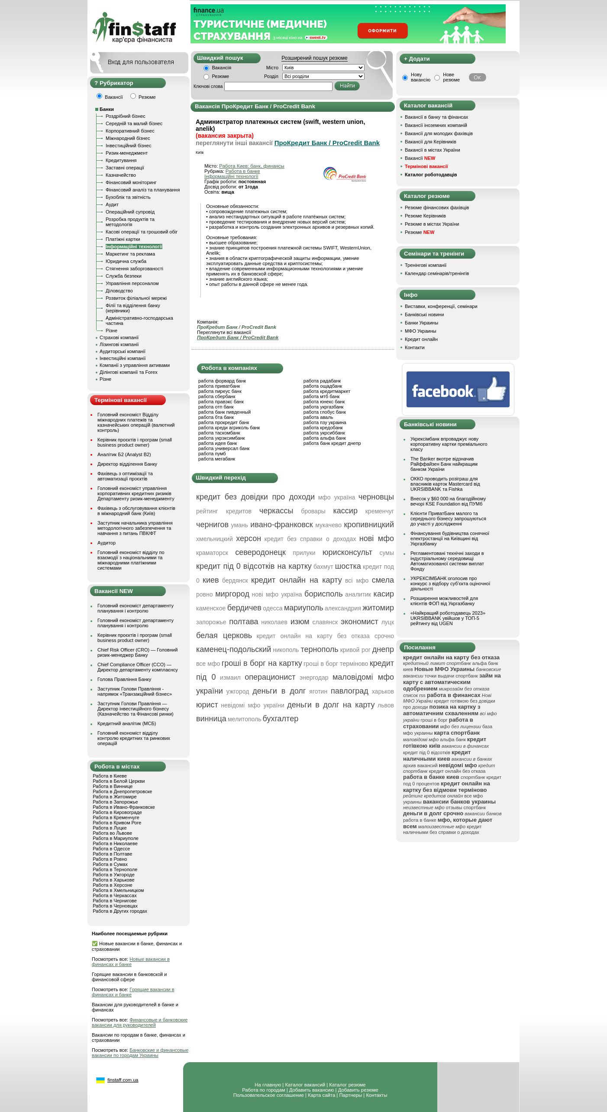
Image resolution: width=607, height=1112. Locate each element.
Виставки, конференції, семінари (441, 306)
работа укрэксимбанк (221, 438)
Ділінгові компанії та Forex (129, 372)
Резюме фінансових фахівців (437, 207)
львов (386, 705)
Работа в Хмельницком (118, 890)
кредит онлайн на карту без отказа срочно (325, 635)
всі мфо (356, 580)
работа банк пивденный (224, 412)
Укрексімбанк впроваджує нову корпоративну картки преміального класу (449, 444)
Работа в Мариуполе (116, 838)
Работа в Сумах (110, 864)
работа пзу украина (325, 422)
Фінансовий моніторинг (131, 182)
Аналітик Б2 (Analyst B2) (124, 454)
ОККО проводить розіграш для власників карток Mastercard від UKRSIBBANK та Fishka (445, 484)
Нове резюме (451, 77)
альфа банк (453, 739)
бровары (313, 511)
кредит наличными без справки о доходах (442, 829)
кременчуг (379, 511)
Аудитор (106, 542)
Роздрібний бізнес (125, 116)
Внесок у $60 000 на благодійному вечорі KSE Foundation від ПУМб (448, 501)
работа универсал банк (223, 448)
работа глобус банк (325, 412)
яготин (318, 691)
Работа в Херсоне (112, 885)
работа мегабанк (216, 458)
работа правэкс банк (221, 401)
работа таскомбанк (219, 432)
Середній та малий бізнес (134, 123)
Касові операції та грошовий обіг (142, 231)
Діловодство (119, 290)
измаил (230, 677)
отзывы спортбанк (466, 807)
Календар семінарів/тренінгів (437, 273)
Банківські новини (424, 314)
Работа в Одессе (111, 848)
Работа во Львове (112, 833)
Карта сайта (321, 1095)
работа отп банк (215, 406)
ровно (204, 594)
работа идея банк (217, 443)
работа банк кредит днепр (332, 443)
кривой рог (355, 649)
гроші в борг (434, 720)
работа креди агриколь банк (229, 427)
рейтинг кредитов (224, 511)
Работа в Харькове (113, 879)
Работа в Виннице (112, 786)
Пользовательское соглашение (268, 1095)
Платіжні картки (123, 239)
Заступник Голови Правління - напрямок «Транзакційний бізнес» (134, 691)
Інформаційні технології (134, 246)
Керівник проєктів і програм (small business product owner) (134, 442)
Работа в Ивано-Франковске (124, 807)
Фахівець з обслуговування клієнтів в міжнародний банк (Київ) (136, 511)
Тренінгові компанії (425, 265)
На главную (268, 1084)
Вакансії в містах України (432, 149)
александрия (343, 608)
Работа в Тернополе (115, 869)
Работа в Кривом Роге (117, 822)
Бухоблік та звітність (128, 197)
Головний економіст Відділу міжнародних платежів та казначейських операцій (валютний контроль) (135, 422)
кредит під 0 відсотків (426, 752)
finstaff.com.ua (122, 1080)
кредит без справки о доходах (310, 538)
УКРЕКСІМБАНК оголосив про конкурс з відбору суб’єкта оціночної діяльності (450, 583)
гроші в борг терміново (336, 663)
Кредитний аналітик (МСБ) (126, 723)
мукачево (328, 525)
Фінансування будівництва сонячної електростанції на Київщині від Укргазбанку (449, 538)
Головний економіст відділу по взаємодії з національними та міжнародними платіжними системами (131, 560)
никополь (286, 649)
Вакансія (222, 67)
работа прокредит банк (223, 422)
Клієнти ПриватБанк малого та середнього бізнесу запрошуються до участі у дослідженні (448, 518)
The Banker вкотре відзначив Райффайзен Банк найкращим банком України (444, 464)
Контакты (376, 1095)
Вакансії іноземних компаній (436, 125)
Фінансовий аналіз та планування (143, 189)
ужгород (237, 691)
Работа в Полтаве (112, 853)
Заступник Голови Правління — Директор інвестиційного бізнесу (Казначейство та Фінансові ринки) (135, 708)
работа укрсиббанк (324, 432)
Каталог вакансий (305, 1084)
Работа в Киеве (110, 775)
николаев (274, 622)
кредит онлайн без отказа (457, 771)
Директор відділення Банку (127, 464)
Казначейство (121, 175)
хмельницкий (214, 538)
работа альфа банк (325, 438)
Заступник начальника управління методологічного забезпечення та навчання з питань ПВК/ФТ (135, 528)
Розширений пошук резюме (314, 58)
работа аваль (318, 417)
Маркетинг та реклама (130, 253)
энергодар (314, 677)
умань (239, 525)
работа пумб (212, 453)
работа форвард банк (222, 380)
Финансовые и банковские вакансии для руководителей (139, 1022)
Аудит (112, 204)
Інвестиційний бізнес (128, 145)
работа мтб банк (322, 396)
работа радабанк (322, 380)
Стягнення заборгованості (134, 268)
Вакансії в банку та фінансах (436, 117)
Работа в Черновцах (115, 905)
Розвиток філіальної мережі (136, 298)
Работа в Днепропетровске (122, 791)
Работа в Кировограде (117, 812)
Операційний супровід (130, 211)
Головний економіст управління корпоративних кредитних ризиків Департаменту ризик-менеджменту (135, 493)
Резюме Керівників (425, 215)
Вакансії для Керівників (430, 141)
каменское (211, 608)
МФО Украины (420, 331)
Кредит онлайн (421, 339)
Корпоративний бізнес (130, 130)
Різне (111, 330)
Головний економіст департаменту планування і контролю (135, 608)
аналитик (358, 594)
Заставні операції (125, 167)
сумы (386, 552)
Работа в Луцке (109, 827)
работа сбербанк (216, 396)
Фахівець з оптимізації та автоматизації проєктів (125, 476)
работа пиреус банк (220, 391)
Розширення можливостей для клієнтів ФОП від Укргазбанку (444, 601)
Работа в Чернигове (115, 900)
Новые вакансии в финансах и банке (131, 961)
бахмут (323, 566)
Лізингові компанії (119, 344)
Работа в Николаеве (115, 843)
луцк (387, 622)
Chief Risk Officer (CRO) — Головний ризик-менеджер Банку (137, 652)
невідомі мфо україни (252, 705)
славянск (325, 622)
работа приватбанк (219, 386)
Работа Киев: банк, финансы (251, 166)
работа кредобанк (323, 427)
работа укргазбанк (324, 406)
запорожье (211, 622)
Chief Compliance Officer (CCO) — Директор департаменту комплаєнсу (137, 667)
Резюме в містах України (432, 224)
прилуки (304, 552)
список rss (414, 695)
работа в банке (419, 820)
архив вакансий (420, 765)
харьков (383, 691)
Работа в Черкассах (115, 895)
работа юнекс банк (324, 401)
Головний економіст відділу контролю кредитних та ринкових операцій (133, 738)
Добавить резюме (358, 1090)
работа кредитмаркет (327, 391)
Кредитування (121, 160)
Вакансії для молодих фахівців (439, 133)
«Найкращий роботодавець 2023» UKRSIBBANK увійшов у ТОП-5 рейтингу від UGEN (447, 618)
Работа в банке (243, 171)
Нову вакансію (420, 77)
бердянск (235, 580)
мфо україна (336, 497)
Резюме (220, 76)
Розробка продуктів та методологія (130, 222)
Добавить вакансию (311, 1090)
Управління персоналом (132, 283)
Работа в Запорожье (115, 801)
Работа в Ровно (110, 859)
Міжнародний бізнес (128, 138)
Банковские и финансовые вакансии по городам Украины (140, 1052)
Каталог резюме (347, 1084)
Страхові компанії (119, 337)
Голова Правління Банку (124, 679)
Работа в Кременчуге (116, 817)
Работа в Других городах (120, 911)
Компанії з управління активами (135, 365)
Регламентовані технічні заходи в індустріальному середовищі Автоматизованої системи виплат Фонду (447, 561)
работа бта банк (216, 417)
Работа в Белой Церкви (119, 781)
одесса (272, 608)
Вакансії (420, 158)
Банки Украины (421, 322)
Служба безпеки (124, 276)
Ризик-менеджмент (127, 153)
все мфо (208, 663)
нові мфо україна (277, 594)
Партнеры (350, 1095)
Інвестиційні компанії (122, 358)
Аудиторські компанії (122, 351)
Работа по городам (263, 1090)
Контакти (415, 347)
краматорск (212, 552)
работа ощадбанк (323, 386)
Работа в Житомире (115, 796)
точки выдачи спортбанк (451, 675)
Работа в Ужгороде (114, 874)
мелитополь (245, 719)
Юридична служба (126, 261)
